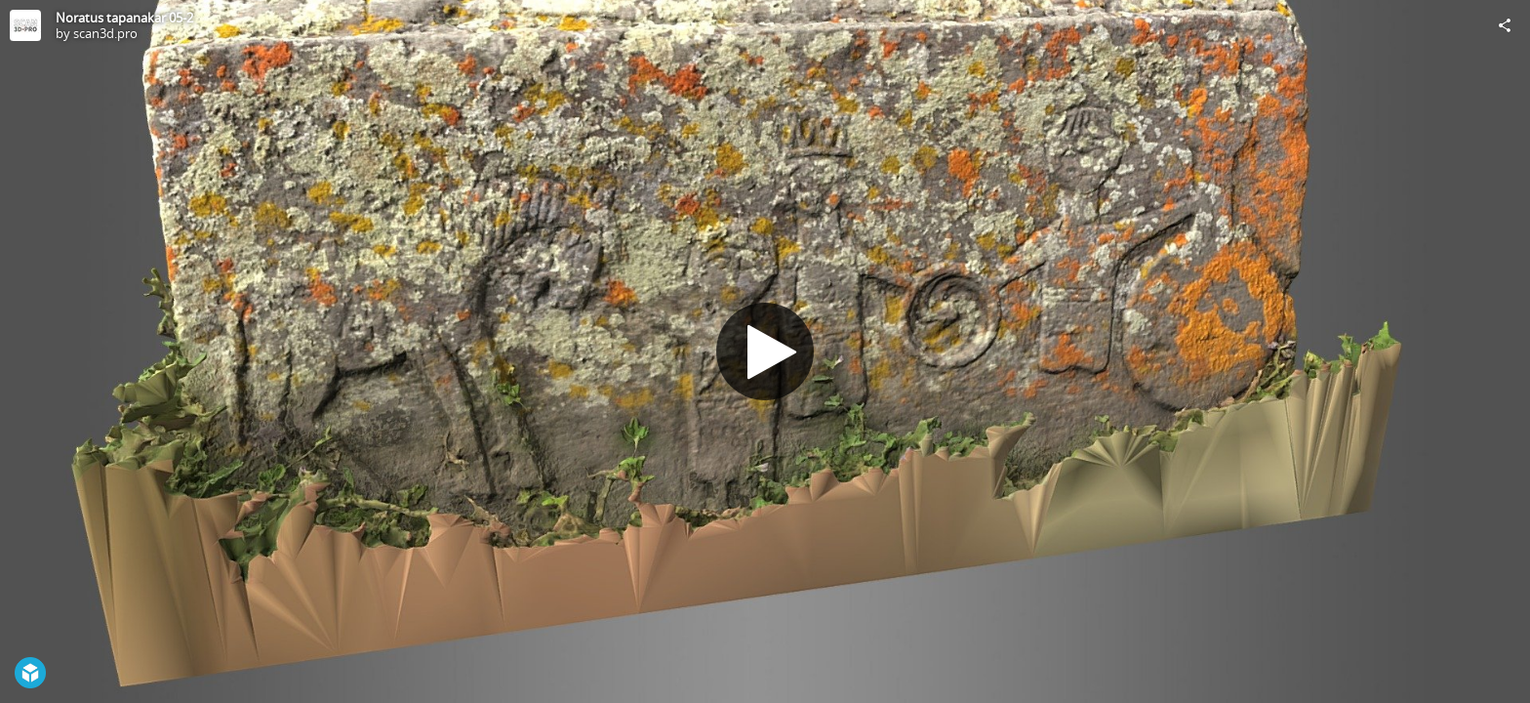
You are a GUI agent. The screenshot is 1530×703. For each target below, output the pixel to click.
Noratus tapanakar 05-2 (124, 17)
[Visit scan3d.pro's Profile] (25, 25)
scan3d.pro (105, 33)
